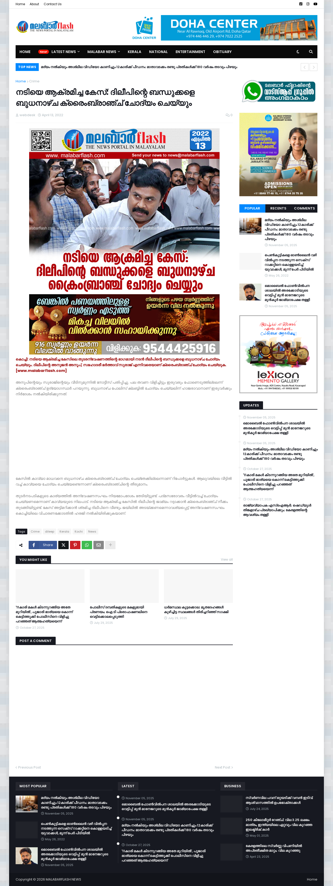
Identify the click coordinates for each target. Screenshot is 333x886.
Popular (252, 208)
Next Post (222, 767)
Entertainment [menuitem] (190, 51)
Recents (278, 208)
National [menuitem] (158, 51)
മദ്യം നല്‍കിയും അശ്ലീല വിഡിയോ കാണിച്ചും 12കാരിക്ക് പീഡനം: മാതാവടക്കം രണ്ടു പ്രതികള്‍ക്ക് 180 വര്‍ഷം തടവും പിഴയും (139, 66)
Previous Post (29, 767)
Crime (34, 81)
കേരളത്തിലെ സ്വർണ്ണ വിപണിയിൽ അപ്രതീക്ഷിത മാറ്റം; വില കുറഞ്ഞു (274, 848)
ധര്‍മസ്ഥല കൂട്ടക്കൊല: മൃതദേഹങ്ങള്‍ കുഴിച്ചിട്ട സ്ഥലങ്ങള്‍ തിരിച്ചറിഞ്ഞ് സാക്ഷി (196, 609)
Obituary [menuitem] (222, 51)
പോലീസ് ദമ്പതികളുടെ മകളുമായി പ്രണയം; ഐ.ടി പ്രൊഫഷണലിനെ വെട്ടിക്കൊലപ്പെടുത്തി (118, 612)
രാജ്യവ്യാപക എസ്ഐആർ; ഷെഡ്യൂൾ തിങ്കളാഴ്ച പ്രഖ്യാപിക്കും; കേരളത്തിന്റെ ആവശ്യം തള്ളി (277, 510)
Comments (304, 208)
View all (227, 559)
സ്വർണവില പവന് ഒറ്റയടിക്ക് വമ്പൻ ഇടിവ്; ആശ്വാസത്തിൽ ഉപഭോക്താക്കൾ (279, 800)
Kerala (64, 531)
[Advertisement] (124, 439)
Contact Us (53, 4)
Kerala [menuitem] (134, 51)
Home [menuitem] (25, 51)
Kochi (79, 531)
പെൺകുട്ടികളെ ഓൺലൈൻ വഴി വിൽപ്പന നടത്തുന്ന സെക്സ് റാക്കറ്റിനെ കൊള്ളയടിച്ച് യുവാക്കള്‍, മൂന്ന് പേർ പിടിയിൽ (291, 262)
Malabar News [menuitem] (101, 51)
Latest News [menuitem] (64, 51)
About (34, 4)
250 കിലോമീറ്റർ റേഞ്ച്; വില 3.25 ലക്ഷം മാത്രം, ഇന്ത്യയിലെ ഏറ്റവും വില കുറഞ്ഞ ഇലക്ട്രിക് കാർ (279, 825)
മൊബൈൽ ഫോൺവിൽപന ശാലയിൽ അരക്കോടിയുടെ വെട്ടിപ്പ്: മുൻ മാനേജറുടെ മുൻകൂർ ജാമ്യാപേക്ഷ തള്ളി (287, 293)
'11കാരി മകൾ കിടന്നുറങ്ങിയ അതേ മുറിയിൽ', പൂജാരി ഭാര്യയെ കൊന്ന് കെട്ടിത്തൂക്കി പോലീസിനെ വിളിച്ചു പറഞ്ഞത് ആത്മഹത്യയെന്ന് (44, 614)
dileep (49, 531)
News (92, 531)
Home (20, 4)
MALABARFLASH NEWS (63, 879)
